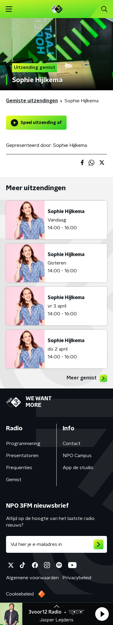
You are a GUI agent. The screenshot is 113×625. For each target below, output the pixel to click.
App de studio (78, 467)
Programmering (23, 443)
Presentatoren (22, 455)
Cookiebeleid (20, 594)
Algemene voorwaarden (32, 577)
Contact (71, 443)
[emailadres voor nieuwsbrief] (56, 544)
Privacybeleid (76, 577)
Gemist (13, 479)
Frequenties (19, 467)
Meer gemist (87, 378)
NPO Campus (77, 455)
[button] (101, 613)
